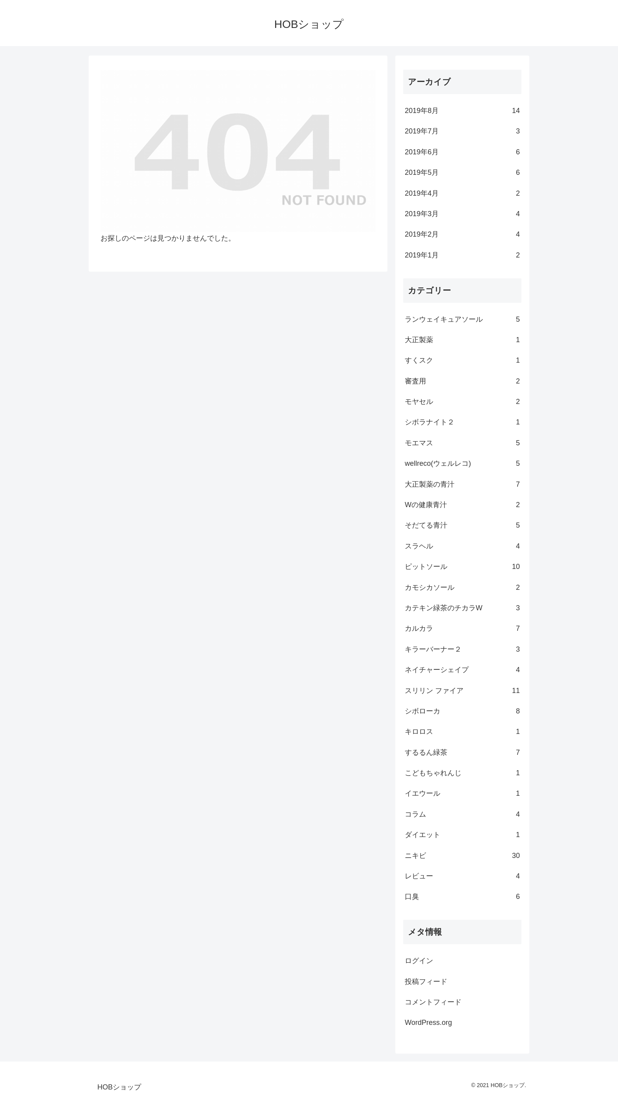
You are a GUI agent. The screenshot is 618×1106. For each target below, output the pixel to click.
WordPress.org (428, 1022)
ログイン (419, 961)
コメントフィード (433, 1002)
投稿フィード (426, 982)
